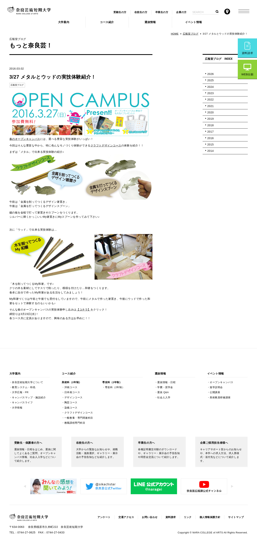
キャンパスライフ (22, 402)
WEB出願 (247, 74)
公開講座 (215, 392)
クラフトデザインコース (106, 145)
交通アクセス (126, 517)
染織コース (70, 407)
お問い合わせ (149, 517)
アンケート (104, 517)
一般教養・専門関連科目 (78, 418)
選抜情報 (150, 22)
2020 (210, 112)
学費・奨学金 (165, 387)
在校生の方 (140, 12)
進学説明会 (216, 387)
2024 (210, 86)
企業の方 (181, 12)
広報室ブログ (190, 33)
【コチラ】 (84, 309)
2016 (210, 138)
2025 (210, 80)
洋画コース (70, 387)
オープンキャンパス (221, 382)
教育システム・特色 (23, 387)
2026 (210, 74)
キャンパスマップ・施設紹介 (29, 397)
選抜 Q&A (163, 392)
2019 (210, 118)
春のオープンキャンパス (24, 138)
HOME (175, 33)
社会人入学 (163, 397)
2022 (210, 99)
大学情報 (17, 407)
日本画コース (72, 392)
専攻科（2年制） (112, 382)
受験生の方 (119, 12)
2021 (210, 106)
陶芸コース (70, 402)
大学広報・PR (20, 392)
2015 (210, 144)
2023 (210, 93)
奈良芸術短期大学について (27, 382)
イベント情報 (193, 22)
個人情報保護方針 (210, 517)
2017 (210, 131)
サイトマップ (236, 517)
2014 (210, 150)
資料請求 (247, 53)
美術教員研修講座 (220, 397)
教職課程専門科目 (74, 423)
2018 (210, 125)
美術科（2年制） (71, 382)
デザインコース (73, 397)
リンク (188, 517)
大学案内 (63, 22)
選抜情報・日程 (166, 382)
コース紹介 (107, 22)
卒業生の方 (161, 12)
